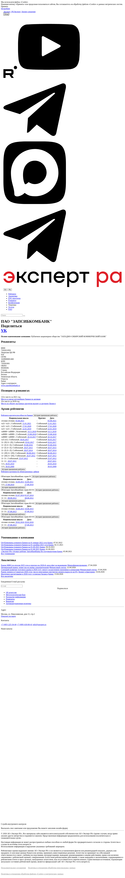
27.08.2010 (9, 485)
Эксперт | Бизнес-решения (25, 12)
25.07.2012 (23, 458)
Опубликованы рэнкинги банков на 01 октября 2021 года (24, 545)
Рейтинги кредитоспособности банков (17, 415)
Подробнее (5, 9)
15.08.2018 (31, 434)
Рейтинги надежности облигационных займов (20, 472)
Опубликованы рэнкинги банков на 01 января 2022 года (24, 543)
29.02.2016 (20, 522)
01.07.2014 (20, 495)
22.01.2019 (26, 429)
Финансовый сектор (57, 567)
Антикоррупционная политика (18, 603)
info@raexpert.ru (39, 625)
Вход (6, 14)
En (5, 290)
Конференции (14, 303)
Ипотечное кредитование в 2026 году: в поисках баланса (24, 574)
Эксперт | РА (8, 12)
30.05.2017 (24, 440)
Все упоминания (8, 554)
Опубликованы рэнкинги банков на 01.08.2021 (20, 549)
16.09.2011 (20, 482)
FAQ (10, 309)
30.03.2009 (9, 466)
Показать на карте (8, 616)
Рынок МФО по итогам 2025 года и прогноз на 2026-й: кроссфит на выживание (34, 565)
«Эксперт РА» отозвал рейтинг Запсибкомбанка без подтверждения (29, 551)
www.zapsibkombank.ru (10, 385)
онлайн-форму (62, 828)
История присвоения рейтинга (45, 415)
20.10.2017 (31, 437)
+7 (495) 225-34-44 (8, 625)
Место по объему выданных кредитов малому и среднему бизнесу (28, 404)
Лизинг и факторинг (86, 572)
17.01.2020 (26, 426)
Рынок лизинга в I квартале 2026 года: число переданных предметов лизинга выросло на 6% (39, 572)
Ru (10, 290)
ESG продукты (14, 298)
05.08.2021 (20, 421)
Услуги (11, 307)
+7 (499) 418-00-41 (24, 625)
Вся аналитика (7, 576)
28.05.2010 (9, 464)
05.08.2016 (28, 445)
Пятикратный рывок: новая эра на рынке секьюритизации (25, 567)
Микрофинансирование (77, 565)
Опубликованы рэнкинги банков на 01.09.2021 (20, 547)
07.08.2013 (12, 511)
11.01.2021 (26, 423)
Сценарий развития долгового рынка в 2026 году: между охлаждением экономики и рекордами (40, 570)
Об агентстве (11, 592)
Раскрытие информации (16, 597)
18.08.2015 (20, 509)
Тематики (12, 305)
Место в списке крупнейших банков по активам (21, 399)
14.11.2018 (31, 432)
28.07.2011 (12, 461)
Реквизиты (10, 599)
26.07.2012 (30, 456)
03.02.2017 (29, 442)
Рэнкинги (12, 300)
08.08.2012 (12, 498)
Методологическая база (15, 595)
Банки (49, 543)
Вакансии (10, 601)
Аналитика (12, 296)
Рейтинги (12, 294)
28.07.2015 (28, 448)
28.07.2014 (28, 450)
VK (4, 330)
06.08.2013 (30, 453)
